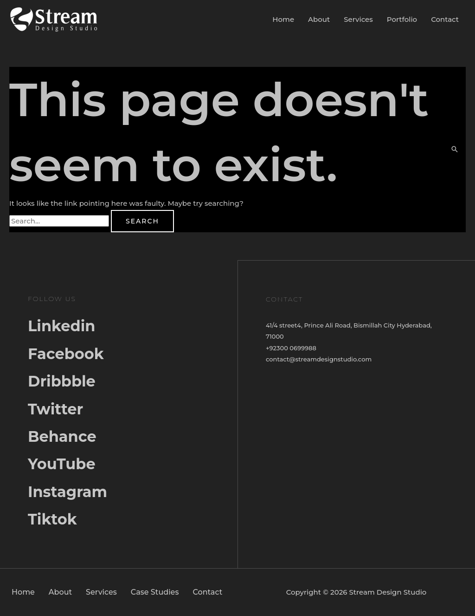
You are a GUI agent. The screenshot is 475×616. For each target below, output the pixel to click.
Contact (445, 19)
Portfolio (402, 19)
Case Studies (155, 592)
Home (283, 19)
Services (358, 19)
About (319, 19)
